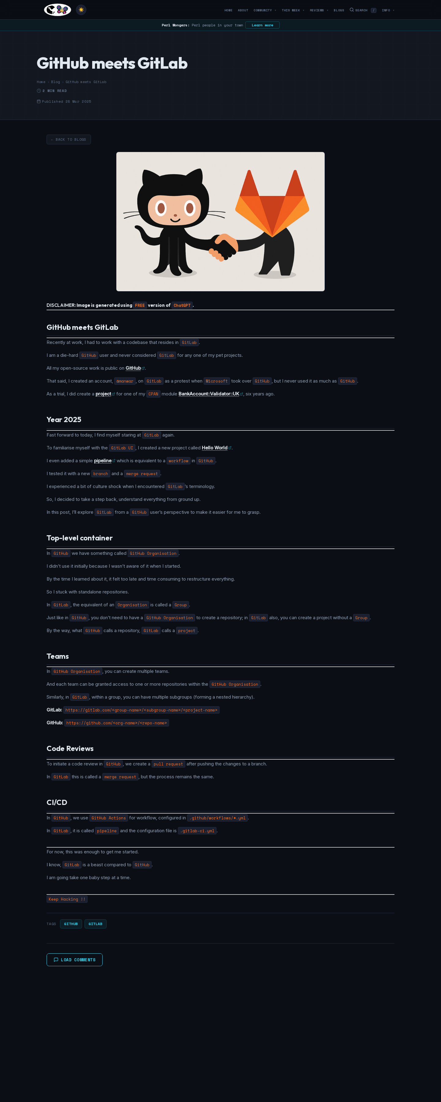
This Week (293, 10)
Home (228, 10)
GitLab (96, 923)
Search (362, 10)
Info (388, 10)
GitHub (71, 923)
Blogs (339, 10)
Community (265, 10)
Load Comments (75, 960)
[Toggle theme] (81, 10)
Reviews (319, 10)
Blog (55, 81)
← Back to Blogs (68, 139)
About (243, 10)
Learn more (262, 25)
